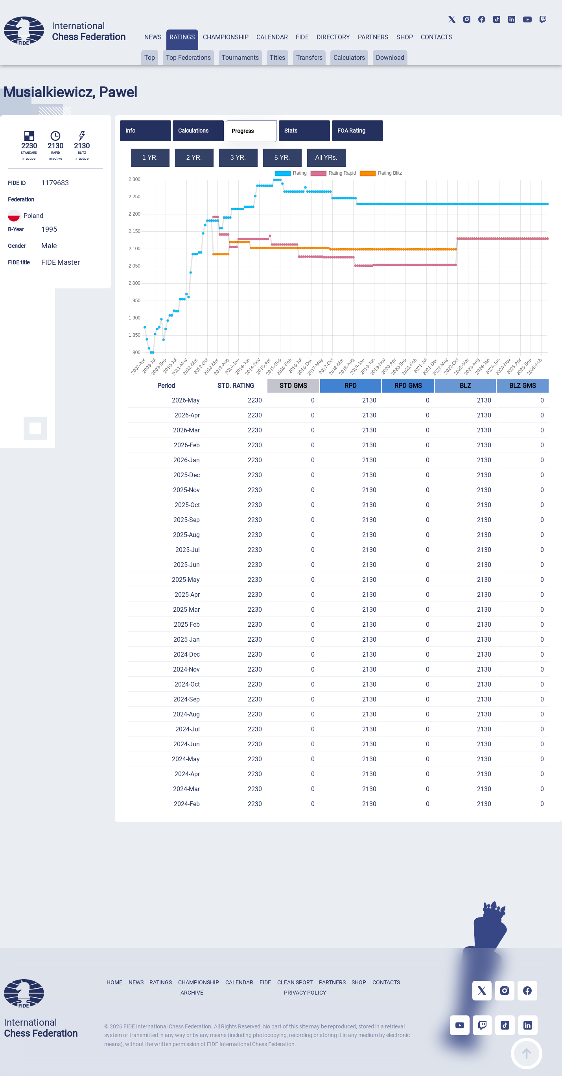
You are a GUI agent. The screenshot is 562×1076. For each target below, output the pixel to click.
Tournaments (240, 57)
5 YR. (282, 157)
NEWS (153, 37)
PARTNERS (373, 37)
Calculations (193, 130)
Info (130, 130)
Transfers (309, 57)
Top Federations (188, 57)
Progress (243, 131)
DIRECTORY (333, 37)
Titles (277, 57)
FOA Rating (351, 130)
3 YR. (238, 157)
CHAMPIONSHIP (226, 37)
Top (149, 57)
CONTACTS (437, 37)
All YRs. (326, 157)
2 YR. (194, 157)
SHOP (404, 37)
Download (390, 57)
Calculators (349, 57)
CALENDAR (272, 37)
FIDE (302, 37)
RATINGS (182, 37)
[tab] (153, 47)
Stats (290, 130)
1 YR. (150, 157)
